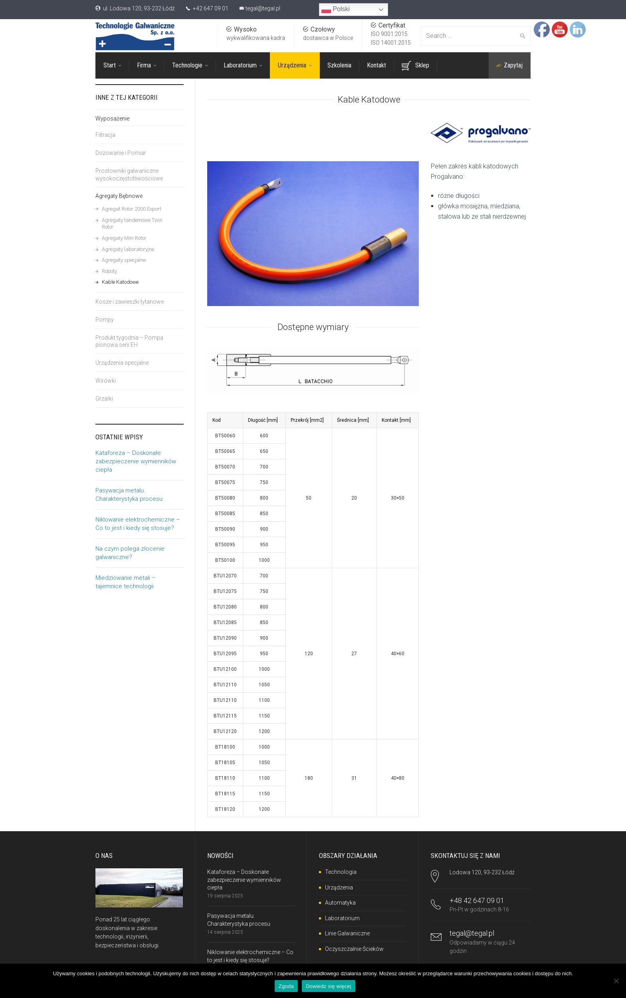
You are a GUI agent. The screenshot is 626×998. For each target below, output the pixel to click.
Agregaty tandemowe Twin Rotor (132, 223)
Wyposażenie (112, 118)
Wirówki (105, 380)
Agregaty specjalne (124, 260)
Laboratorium (342, 917)
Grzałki (104, 398)
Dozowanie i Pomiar (120, 153)
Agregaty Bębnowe (119, 196)
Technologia (341, 871)
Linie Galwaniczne (347, 932)
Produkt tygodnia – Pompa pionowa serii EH (129, 341)
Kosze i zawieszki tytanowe (129, 301)
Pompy (104, 319)
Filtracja (105, 135)
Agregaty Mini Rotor (124, 238)
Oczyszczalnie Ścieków (354, 948)
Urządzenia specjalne (122, 363)
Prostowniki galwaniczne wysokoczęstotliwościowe (129, 175)
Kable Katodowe (120, 282)
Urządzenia (339, 886)
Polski (335, 9)
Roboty (109, 271)
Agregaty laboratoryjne (128, 249)
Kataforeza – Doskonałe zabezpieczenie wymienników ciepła (135, 461)
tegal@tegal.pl (263, 8)
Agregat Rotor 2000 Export (131, 209)
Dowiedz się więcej (328, 986)
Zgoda (286, 986)
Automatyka (340, 902)
